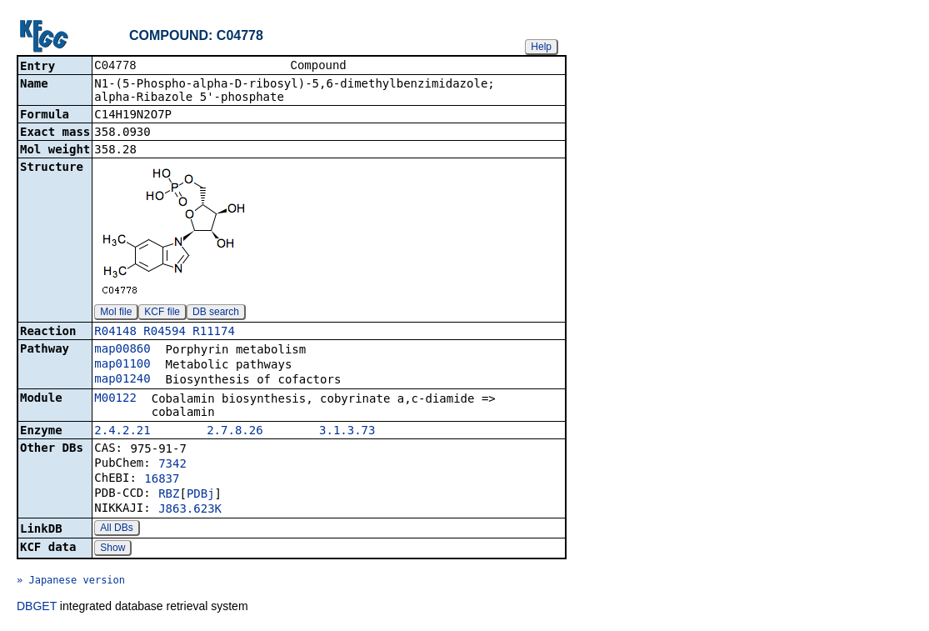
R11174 (213, 332)
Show (112, 549)
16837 (161, 480)
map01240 (122, 380)
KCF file (162, 313)
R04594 (164, 332)
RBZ (168, 495)
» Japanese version (71, 582)
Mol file (116, 313)
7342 (172, 465)
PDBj (201, 495)
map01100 (122, 365)
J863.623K (190, 510)
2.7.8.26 (234, 431)
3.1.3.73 (347, 431)
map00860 (122, 350)
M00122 (115, 399)
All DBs (116, 529)
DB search (215, 313)
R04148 (115, 332)
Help (541, 47)
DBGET (37, 607)
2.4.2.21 (122, 431)
